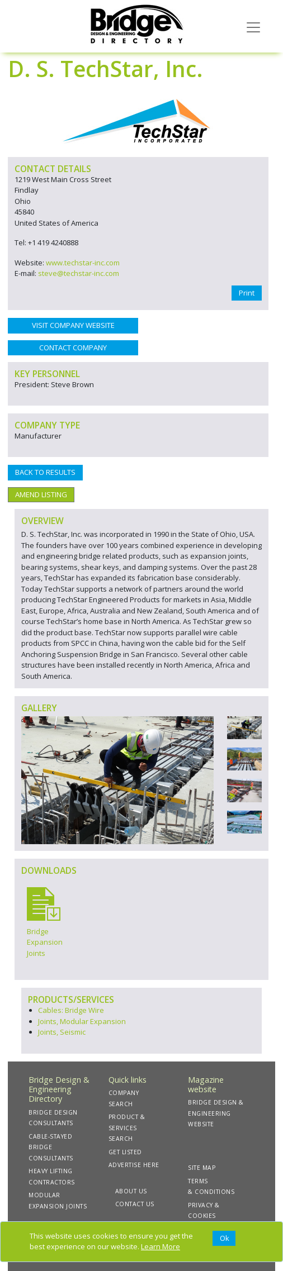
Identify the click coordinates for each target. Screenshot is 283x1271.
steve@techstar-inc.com (78, 273)
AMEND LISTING (41, 494)
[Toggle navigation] (253, 26)
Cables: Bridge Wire (71, 1010)
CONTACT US (134, 1204)
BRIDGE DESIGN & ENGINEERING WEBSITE (216, 1113)
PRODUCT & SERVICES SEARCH (127, 1128)
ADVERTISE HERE (134, 1165)
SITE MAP (201, 1168)
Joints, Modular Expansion (82, 1021)
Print (246, 293)
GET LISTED (125, 1152)
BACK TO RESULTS (45, 472)
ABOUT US (131, 1191)
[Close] (224, 1238)
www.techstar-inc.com (83, 263)
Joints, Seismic (62, 1032)
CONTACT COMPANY (73, 347)
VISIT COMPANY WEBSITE (73, 325)
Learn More (160, 1246)
